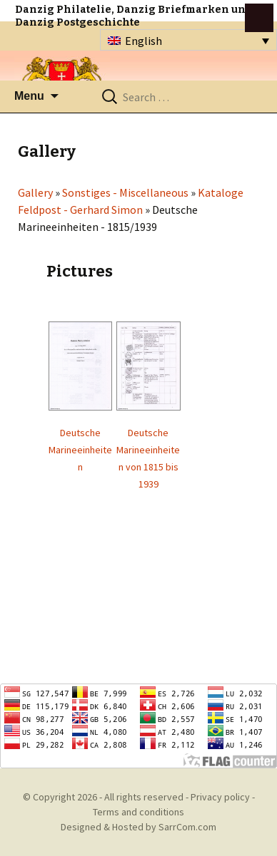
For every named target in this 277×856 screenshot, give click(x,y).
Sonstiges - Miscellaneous (125, 192)
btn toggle (259, 18)
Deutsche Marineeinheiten (80, 449)
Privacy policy (220, 796)
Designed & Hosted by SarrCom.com (138, 826)
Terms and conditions (138, 811)
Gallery (35, 192)
